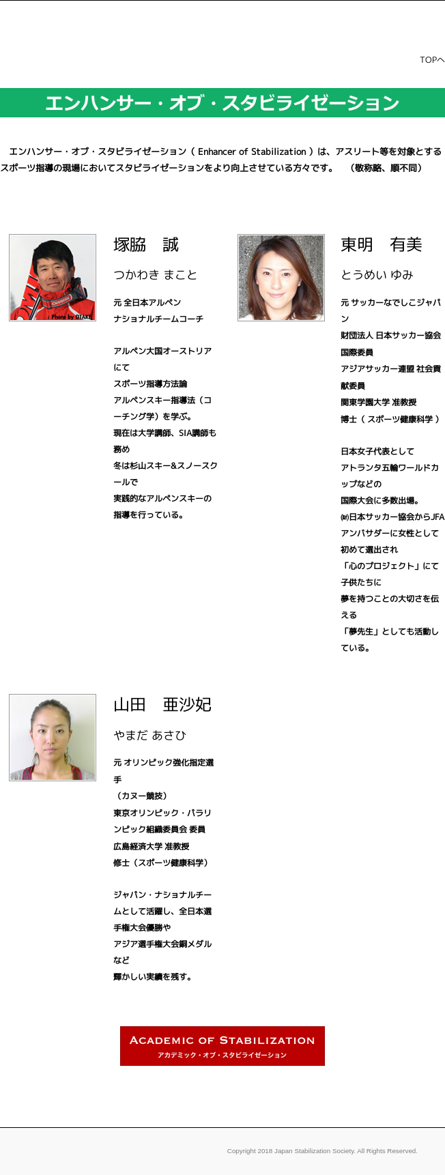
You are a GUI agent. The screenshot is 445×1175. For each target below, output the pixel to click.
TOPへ (432, 60)
